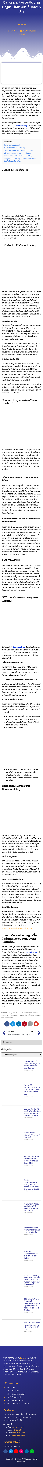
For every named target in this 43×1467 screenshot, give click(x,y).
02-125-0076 (17, 1430)
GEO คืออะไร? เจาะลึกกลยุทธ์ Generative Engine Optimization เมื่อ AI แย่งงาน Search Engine (32, 1304)
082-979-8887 (18, 1432)
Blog (23, 34)
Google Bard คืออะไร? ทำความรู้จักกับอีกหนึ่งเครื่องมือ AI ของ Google (32, 1064)
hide (15, 142)
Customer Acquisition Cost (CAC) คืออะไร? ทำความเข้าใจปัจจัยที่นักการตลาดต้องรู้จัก (32, 1184)
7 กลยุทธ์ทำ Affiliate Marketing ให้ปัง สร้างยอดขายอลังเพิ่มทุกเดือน (32, 1207)
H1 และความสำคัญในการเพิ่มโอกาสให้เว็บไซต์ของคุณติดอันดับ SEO (32, 1160)
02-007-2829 (18, 1427)
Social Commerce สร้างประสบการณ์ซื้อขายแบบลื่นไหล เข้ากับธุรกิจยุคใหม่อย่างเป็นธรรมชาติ (32, 1280)
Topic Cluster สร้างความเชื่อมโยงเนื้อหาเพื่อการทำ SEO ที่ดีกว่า (32, 1326)
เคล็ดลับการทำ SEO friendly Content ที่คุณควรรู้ (32, 1134)
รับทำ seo (24, 1358)
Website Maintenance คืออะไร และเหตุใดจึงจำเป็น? (31, 1255)
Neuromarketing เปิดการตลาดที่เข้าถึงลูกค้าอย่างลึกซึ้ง (32, 1229)
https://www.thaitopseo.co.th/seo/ (17, 928)
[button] (7, 1024)
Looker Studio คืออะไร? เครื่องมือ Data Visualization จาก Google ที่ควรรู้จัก (32, 1112)
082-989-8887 (18, 1435)
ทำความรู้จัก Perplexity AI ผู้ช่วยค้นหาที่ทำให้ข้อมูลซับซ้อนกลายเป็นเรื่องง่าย (32, 1089)
